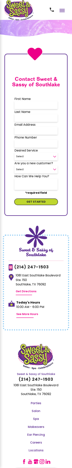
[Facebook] (24, 461)
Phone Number (25, 137)
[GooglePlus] (36, 461)
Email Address (25, 124)
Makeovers (36, 427)
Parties (36, 403)
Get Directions (26, 291)
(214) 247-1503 (31, 267)
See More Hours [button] (27, 314)
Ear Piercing (36, 434)
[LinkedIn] (48, 461)
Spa (36, 419)
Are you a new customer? (33, 163)
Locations (36, 450)
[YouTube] (30, 461)
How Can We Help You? (31, 176)
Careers (36, 442)
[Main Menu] (62, 10)
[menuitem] (36, 403)
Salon (36, 411)
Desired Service (26, 150)
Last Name (22, 112)
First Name (22, 99)
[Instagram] (42, 461)
